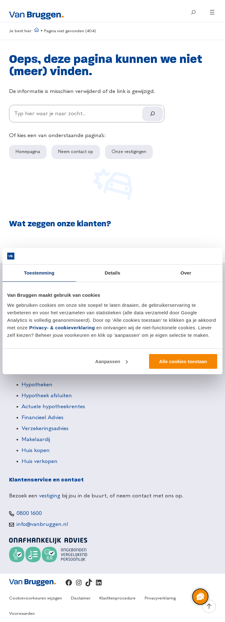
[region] (200, 596)
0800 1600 (29, 513)
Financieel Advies (42, 417)
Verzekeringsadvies (45, 428)
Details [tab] (112, 272)
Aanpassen (111, 361)
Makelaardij (36, 439)
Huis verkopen (40, 461)
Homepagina (28, 152)
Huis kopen (36, 450)
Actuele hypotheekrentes (53, 406)
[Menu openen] (212, 12)
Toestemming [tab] (39, 272)
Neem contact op (75, 152)
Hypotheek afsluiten (47, 395)
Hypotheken (37, 385)
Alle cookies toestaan (183, 361)
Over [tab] (185, 272)
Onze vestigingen (129, 152)
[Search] (152, 113)
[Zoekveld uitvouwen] (193, 12)
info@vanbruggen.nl (42, 524)
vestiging (49, 496)
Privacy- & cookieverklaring (62, 327)
